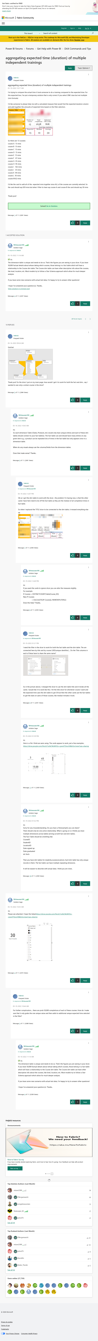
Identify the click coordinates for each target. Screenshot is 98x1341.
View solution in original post (19, 289)
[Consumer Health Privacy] (29, 1333)
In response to (14, 250)
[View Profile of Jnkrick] (16, 77)
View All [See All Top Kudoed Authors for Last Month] (11, 1270)
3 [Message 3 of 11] (19, 1023)
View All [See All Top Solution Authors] (11, 1222)
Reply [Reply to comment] (85, 304)
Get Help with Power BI (49, 48)
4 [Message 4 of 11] (14, 296)
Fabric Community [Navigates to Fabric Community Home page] (25, 17)
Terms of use (5, 1325)
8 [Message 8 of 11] (29, 610)
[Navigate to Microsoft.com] (8, 17)
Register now (79, 40)
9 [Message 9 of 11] (29, 703)
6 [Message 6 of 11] (19, 460)
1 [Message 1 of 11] (14, 215)
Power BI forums (14, 48)
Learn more (6, 11)
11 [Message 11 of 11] (30, 787)
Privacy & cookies (7, 1322)
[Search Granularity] (32, 33)
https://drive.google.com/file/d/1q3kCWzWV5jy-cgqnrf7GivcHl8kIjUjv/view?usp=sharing (56, 746)
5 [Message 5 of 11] (14, 392)
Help (79, 28)
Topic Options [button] (83, 68)
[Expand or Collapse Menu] (3, 23)
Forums (30, 48)
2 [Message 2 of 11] (14, 973)
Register (64, 28)
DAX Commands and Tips (77, 48)
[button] (70, 68)
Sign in (72, 28)
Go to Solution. (52, 206)
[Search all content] (68, 33)
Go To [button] (87, 28)
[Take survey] (15, 1168)
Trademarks (5, 1329)
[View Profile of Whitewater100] (19, 245)
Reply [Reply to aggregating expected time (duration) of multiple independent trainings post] (85, 223)
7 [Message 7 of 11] (24, 548)
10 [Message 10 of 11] (30, 876)
